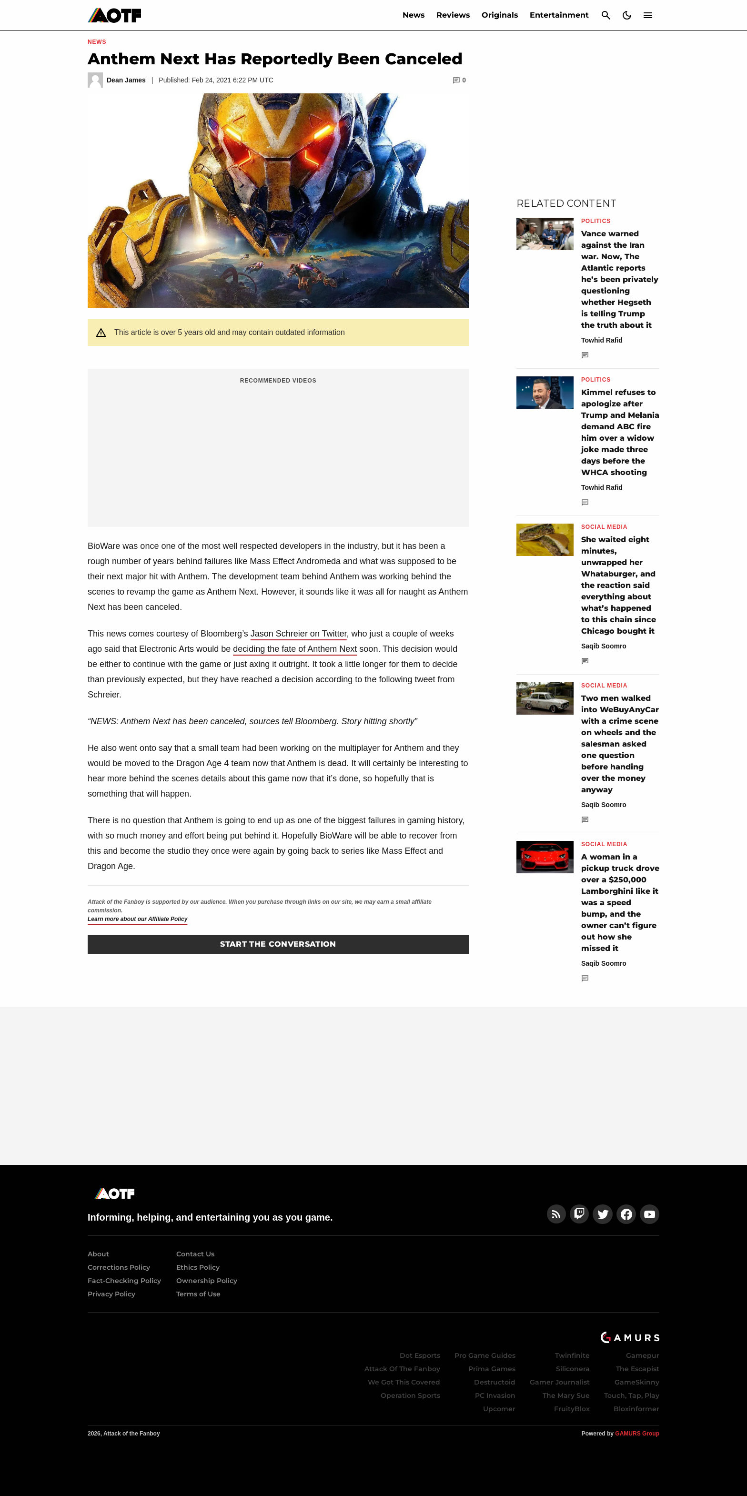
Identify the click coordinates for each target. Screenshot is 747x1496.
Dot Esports (420, 1355)
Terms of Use (198, 1294)
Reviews (453, 15)
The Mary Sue (566, 1395)
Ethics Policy (198, 1267)
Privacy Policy (111, 1294)
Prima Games (491, 1369)
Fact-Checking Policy (124, 1280)
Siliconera (573, 1369)
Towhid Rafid (602, 340)
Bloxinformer (636, 1409)
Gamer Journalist (560, 1382)
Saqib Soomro (603, 646)
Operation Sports (410, 1395)
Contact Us (195, 1254)
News (414, 15)
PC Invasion (495, 1395)
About (98, 1254)
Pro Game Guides (484, 1355)
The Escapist (637, 1369)
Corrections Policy (119, 1267)
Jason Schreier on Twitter (299, 633)
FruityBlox (572, 1409)
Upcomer (499, 1409)
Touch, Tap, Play (631, 1395)
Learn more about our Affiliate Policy (137, 919)
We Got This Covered (404, 1382)
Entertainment (559, 15)
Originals (500, 15)
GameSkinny (637, 1382)
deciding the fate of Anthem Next (295, 649)
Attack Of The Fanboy (402, 1369)
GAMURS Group (637, 1433)
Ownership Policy (206, 1280)
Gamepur (642, 1355)
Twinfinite (572, 1355)
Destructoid (494, 1382)
